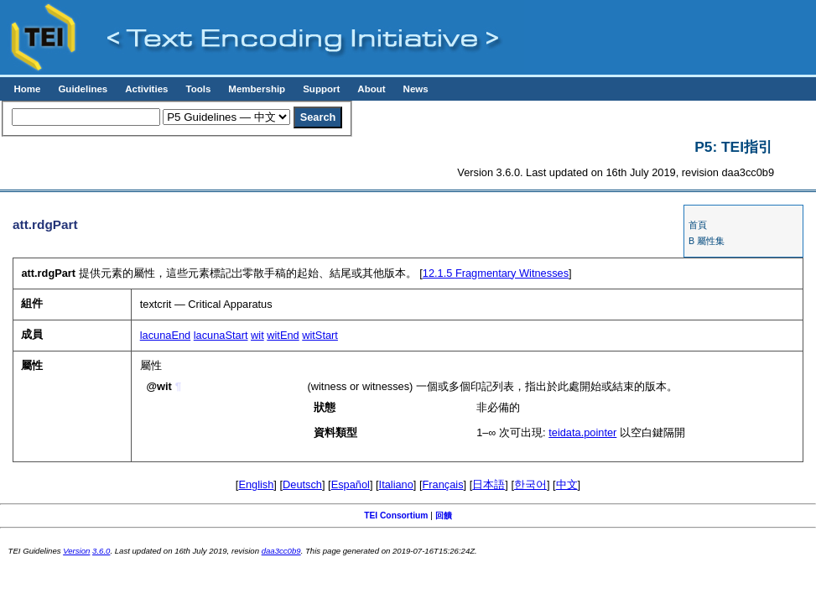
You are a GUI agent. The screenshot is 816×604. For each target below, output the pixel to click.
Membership (256, 89)
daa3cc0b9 (281, 550)
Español (350, 484)
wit (257, 335)
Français (443, 484)
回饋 (443, 515)
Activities (146, 89)
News (416, 89)
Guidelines (82, 89)
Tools (197, 89)
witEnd (283, 335)
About (371, 89)
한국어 (530, 484)
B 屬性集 (707, 241)
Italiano (396, 484)
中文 (567, 484)
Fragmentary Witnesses (496, 273)
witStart (320, 335)
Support (321, 89)
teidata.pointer (582, 432)
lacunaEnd (165, 335)
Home (26, 89)
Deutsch (302, 484)
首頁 (698, 225)
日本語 (488, 484)
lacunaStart (221, 335)
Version (76, 550)
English (255, 484)
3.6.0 (101, 550)
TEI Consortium (396, 515)
